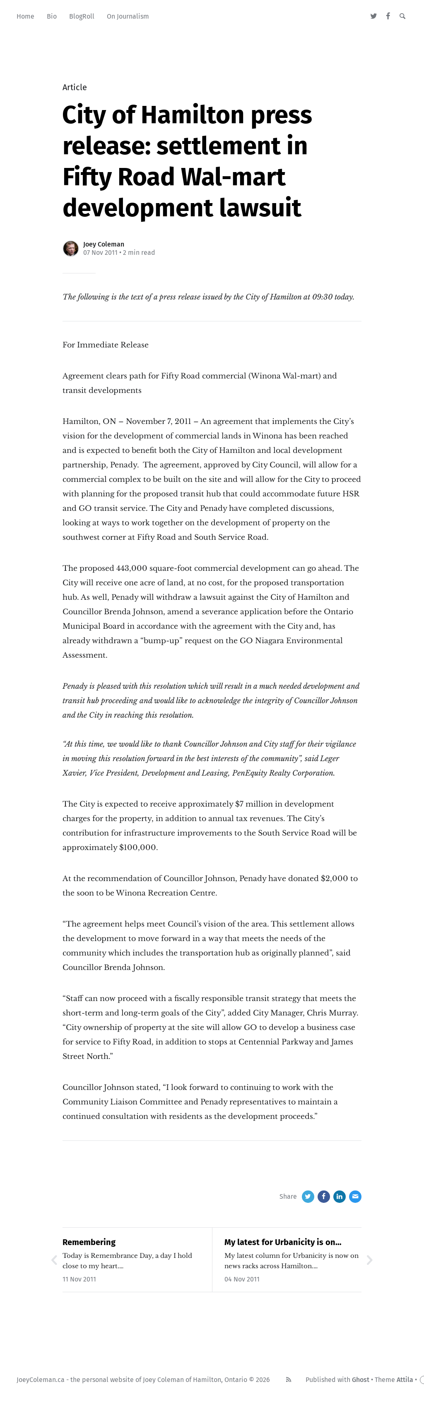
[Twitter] (374, 16)
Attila (405, 1380)
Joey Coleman (103, 244)
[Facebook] (388, 16)
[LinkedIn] (339, 1196)
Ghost (360, 1380)
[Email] (355, 1196)
